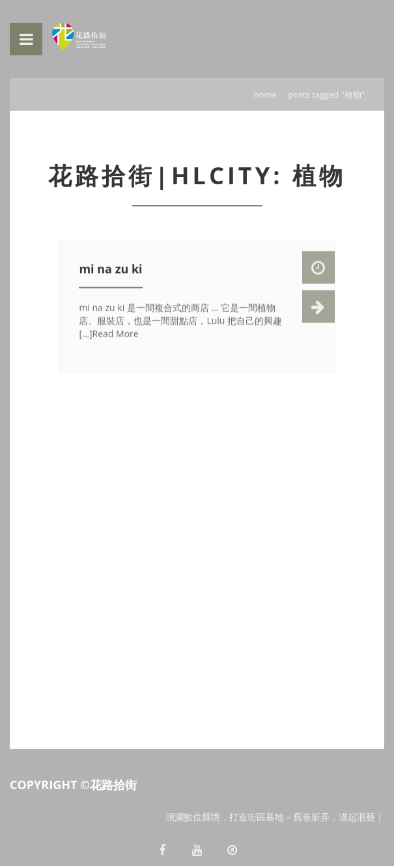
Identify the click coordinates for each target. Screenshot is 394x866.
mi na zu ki (110, 270)
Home (265, 94)
